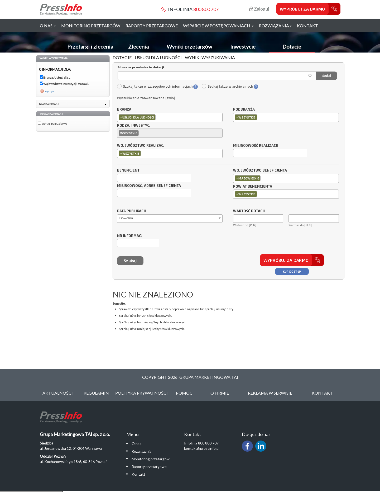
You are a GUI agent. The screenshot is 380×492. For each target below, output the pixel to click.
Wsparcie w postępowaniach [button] (218, 25)
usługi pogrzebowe (55, 123)
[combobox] (170, 117)
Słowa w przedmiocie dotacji (141, 67)
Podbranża (244, 109)
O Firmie (219, 392)
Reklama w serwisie (270, 392)
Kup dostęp (292, 271)
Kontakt (307, 25)
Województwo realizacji (141, 146)
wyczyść (50, 91)
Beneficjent (128, 170)
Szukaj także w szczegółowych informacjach (155, 86)
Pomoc (184, 392)
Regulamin (96, 392)
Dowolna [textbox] (126, 218)
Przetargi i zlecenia (90, 46)
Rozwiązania (141, 451)
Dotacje (291, 46)
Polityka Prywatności (141, 392)
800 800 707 (206, 9)
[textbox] (158, 117)
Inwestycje (243, 46)
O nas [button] (48, 25)
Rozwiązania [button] (275, 25)
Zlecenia (138, 46)
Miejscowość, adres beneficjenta (149, 186)
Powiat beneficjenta (252, 186)
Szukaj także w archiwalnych (227, 86)
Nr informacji (130, 236)
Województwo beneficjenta (260, 170)
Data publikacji (131, 211)
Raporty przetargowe (152, 25)
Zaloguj (259, 9)
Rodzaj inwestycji (134, 125)
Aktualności (57, 392)
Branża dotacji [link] (49, 104)
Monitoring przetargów (90, 25)
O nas (136, 443)
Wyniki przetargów (189, 46)
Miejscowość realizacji (255, 146)
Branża (124, 109)
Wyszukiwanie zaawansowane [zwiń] (146, 98)
